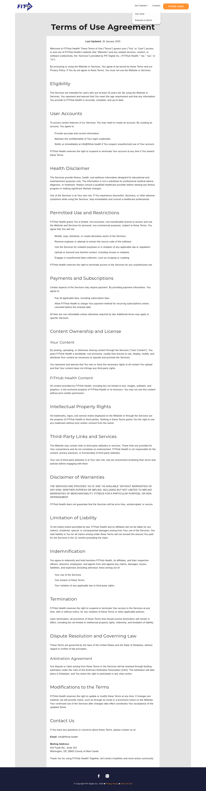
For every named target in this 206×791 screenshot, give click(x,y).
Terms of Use (126, 784)
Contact (156, 5)
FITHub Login (176, 6)
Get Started (141, 5)
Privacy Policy (112, 784)
